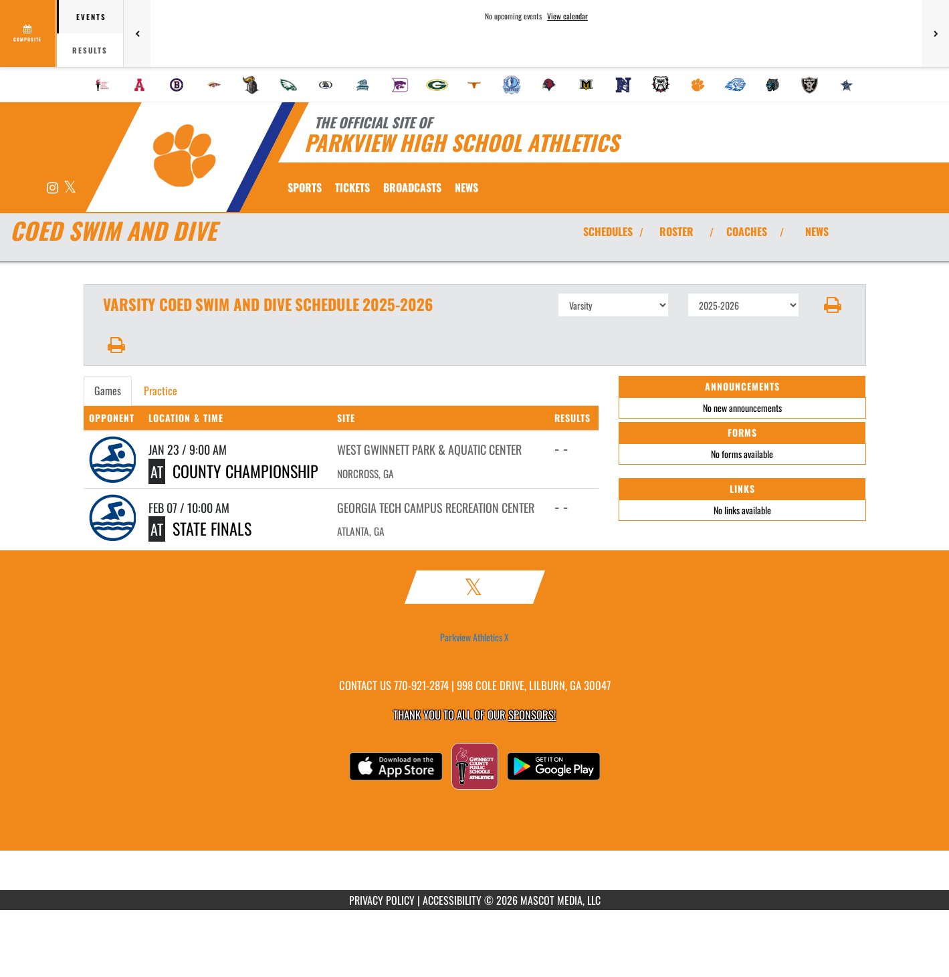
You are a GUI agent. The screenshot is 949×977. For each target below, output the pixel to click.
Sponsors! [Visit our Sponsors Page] (532, 714)
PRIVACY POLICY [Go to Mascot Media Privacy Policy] (382, 900)
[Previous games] (137, 33)
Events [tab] (91, 16)
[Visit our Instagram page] (53, 188)
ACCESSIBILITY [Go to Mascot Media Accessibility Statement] (452, 900)
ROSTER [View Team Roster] (676, 231)
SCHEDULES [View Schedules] (608, 231)
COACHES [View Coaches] (746, 231)
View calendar (567, 16)
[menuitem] (102, 85)
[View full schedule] (28, 33)
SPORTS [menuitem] (305, 187)
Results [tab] (90, 50)
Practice (160, 391)
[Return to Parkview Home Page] (184, 155)
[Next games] (935, 33)
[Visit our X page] (70, 188)
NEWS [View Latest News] (817, 231)
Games (107, 391)
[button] (832, 305)
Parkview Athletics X (474, 637)
